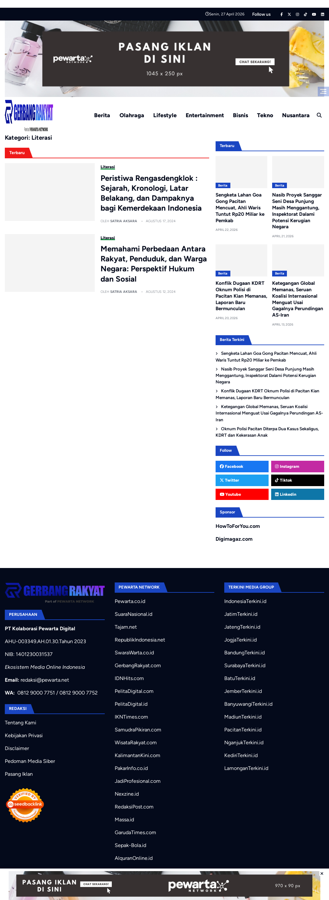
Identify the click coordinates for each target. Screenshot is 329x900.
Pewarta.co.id (130, 601)
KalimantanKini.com (137, 755)
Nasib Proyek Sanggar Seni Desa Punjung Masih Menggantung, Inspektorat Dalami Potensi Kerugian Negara (266, 375)
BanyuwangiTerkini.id (248, 704)
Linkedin (285, 494)
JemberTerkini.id (243, 691)
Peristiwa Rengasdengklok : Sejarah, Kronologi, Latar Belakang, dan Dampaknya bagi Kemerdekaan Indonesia (151, 193)
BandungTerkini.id (244, 653)
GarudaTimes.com (135, 832)
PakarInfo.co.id (131, 768)
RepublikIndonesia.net (140, 640)
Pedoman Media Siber (30, 761)
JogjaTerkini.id (240, 640)
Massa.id (124, 820)
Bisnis (240, 115)
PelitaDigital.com (134, 691)
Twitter (229, 480)
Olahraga (132, 115)
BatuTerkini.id (239, 678)
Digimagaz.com (234, 539)
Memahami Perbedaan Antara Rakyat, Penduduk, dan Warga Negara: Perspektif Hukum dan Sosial (154, 264)
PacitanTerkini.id (243, 730)
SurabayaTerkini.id (244, 665)
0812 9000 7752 (78, 693)
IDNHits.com (129, 678)
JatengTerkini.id (242, 627)
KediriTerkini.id (241, 755)
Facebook (231, 466)
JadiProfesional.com (138, 781)
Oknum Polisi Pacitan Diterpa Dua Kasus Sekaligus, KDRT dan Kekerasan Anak (267, 431)
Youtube (230, 494)
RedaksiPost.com (134, 807)
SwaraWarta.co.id (134, 653)
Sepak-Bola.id (130, 845)
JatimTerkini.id (240, 614)
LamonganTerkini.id (246, 768)
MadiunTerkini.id (243, 717)
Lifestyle (165, 115)
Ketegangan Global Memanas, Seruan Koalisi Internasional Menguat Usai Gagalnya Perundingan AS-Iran (297, 299)
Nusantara (296, 115)
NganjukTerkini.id (243, 742)
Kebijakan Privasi (24, 735)
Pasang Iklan (19, 774)
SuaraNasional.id (133, 614)
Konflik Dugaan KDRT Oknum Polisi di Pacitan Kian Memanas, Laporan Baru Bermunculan (241, 295)
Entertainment (205, 115)
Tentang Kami (20, 723)
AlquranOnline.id (134, 858)
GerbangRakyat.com (138, 665)
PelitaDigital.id (131, 704)
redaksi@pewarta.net (45, 680)
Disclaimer (17, 748)
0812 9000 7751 (36, 693)
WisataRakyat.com (136, 742)
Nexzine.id (127, 794)
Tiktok (283, 480)
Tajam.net (126, 627)
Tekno (265, 115)
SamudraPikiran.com (138, 730)
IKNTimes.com (131, 717)
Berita (102, 115)
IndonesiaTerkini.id (245, 601)
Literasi (108, 166)
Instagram (287, 466)
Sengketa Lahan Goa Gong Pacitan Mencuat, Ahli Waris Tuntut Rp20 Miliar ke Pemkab (240, 207)
